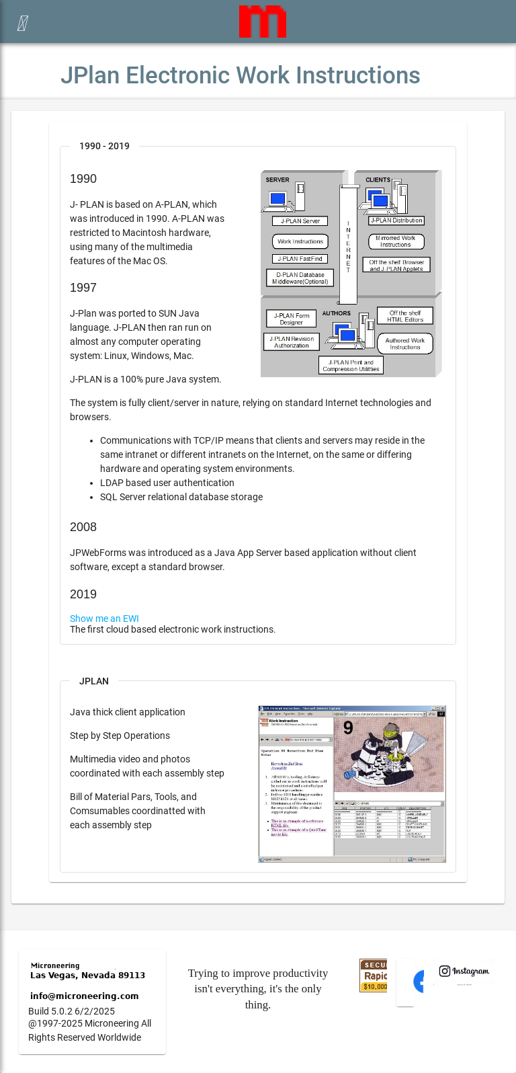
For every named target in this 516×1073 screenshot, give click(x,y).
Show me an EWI (104, 618)
